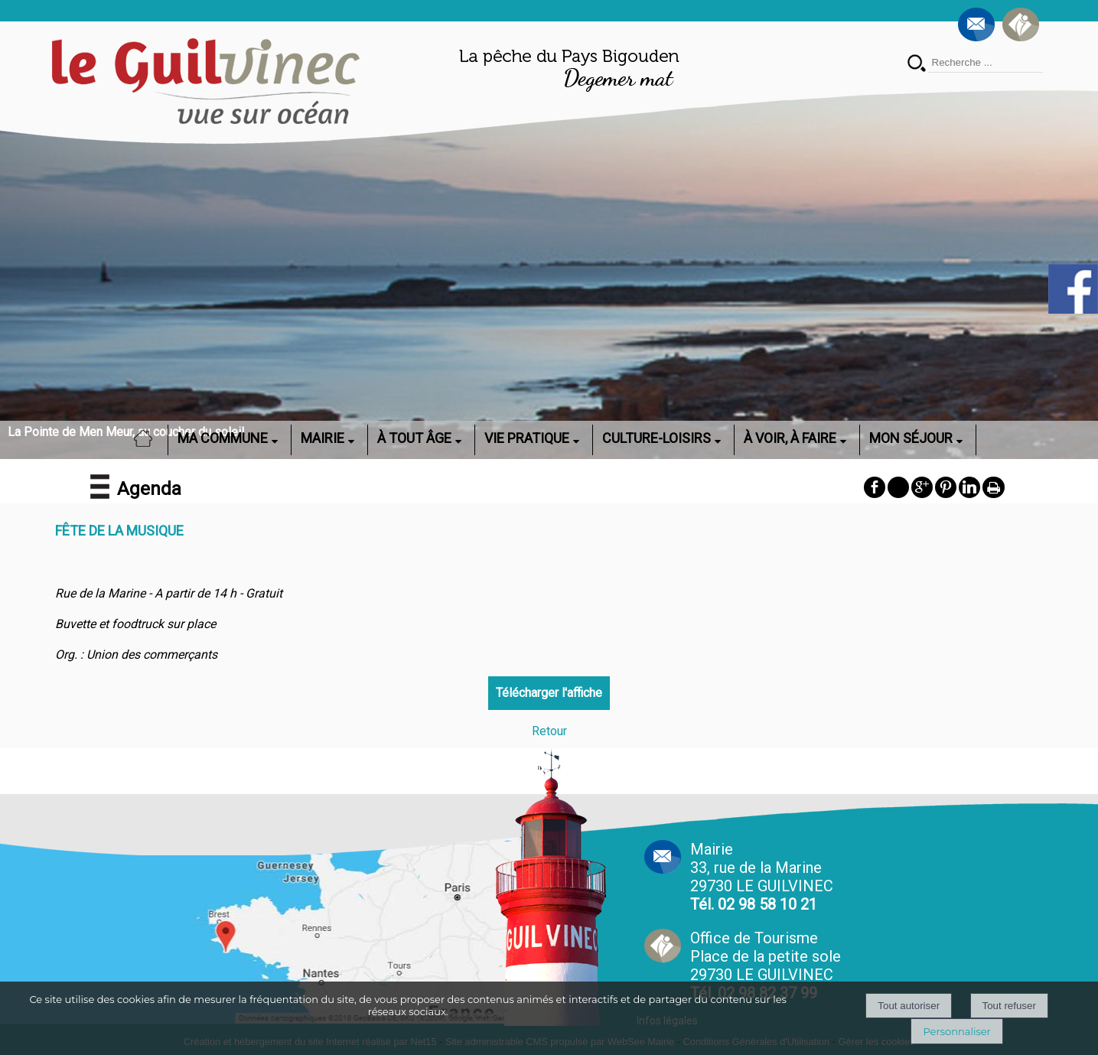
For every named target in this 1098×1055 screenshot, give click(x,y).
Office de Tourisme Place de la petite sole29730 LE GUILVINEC (765, 965)
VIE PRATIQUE (526, 438)
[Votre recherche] (985, 63)
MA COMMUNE (223, 438)
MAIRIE (322, 438)
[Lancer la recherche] (916, 65)
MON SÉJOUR (911, 438)
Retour (549, 731)
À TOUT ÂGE (414, 438)
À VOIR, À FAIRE (790, 438)
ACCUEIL (148, 438)
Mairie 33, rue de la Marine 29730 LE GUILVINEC (761, 876)
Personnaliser (956, 1031)
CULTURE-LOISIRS (656, 438)
